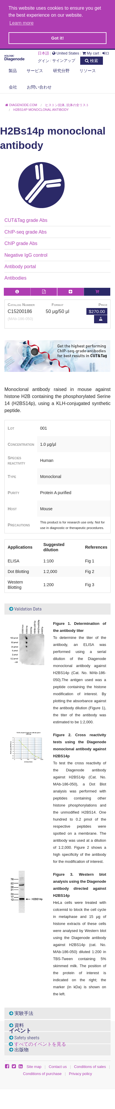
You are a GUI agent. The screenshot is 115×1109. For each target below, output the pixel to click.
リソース (87, 69)
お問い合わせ (39, 85)
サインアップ (63, 59)
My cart (90, 52)
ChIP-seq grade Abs (25, 230)
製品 (13, 69)
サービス (35, 69)
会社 (13, 85)
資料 (16, 1024)
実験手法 (21, 1012)
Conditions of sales (90, 1065)
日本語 (43, 52)
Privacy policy (80, 1072)
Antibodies (15, 276)
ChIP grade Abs (20, 242)
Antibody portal (20, 265)
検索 (91, 59)
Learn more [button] (21, 23)
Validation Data (25, 608)
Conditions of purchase (42, 1072)
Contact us (58, 1065)
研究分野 (61, 69)
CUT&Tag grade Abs (25, 219)
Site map (34, 1065)
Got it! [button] (57, 38)
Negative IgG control (25, 253)
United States (65, 52)
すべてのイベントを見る (40, 1042)
